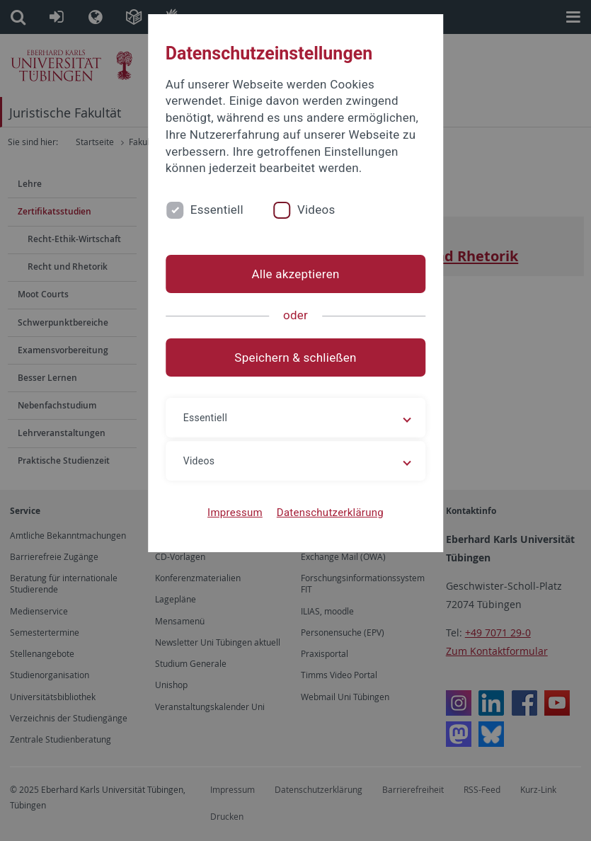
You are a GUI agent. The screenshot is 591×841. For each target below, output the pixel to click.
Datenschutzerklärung (330, 512)
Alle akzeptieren (295, 274)
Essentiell (216, 209)
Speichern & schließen (295, 357)
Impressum (235, 512)
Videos (316, 209)
